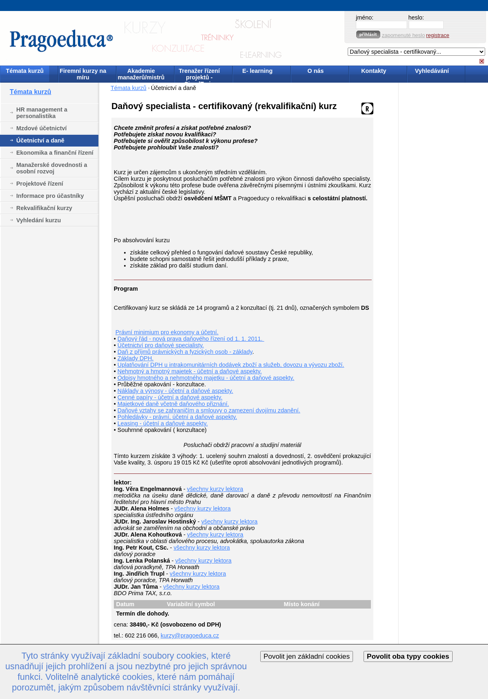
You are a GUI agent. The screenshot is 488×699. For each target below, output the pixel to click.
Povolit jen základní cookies (307, 656)
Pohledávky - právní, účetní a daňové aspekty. (177, 417)
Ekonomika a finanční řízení (55, 152)
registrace (437, 35)
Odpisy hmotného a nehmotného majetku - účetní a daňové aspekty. (206, 378)
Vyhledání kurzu (38, 220)
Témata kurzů (25, 71)
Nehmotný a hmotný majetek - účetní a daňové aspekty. (190, 371)
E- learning (257, 71)
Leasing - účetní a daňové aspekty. (163, 423)
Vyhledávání (432, 71)
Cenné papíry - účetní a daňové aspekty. (170, 397)
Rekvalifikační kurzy (44, 208)
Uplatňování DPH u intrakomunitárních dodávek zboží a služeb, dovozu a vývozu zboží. (231, 365)
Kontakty (373, 71)
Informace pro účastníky (50, 196)
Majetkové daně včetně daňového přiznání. (173, 404)
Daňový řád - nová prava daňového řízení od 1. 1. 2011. (191, 338)
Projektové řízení (39, 183)
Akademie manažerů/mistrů (141, 74)
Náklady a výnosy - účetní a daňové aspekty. (175, 391)
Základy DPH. (136, 358)
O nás (315, 71)
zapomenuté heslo (403, 35)
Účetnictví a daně (40, 140)
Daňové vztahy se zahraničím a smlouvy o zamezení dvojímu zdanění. (209, 410)
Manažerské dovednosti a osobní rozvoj (51, 168)
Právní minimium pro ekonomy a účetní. (167, 332)
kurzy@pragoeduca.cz (190, 635)
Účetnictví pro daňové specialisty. (161, 345)
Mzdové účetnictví (41, 128)
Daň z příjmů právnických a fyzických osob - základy (185, 351)
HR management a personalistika (42, 112)
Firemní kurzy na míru (83, 74)
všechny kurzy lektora (215, 489)
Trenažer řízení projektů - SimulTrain (199, 75)
